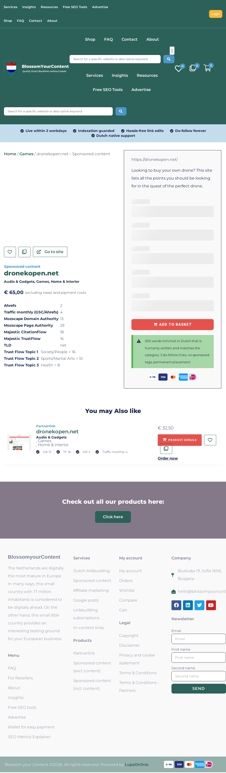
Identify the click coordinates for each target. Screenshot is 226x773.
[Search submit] (168, 59)
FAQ (108, 39)
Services (94, 75)
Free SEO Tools (108, 89)
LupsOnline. (137, 764)
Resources (147, 75)
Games (26, 154)
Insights (120, 75)
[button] (172, 51)
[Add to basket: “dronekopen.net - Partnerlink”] (180, 440)
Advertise (141, 89)
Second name (183, 668)
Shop (90, 39)
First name (180, 649)
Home (10, 154)
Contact (130, 39)
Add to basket (175, 324)
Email (176, 631)
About (152, 39)
